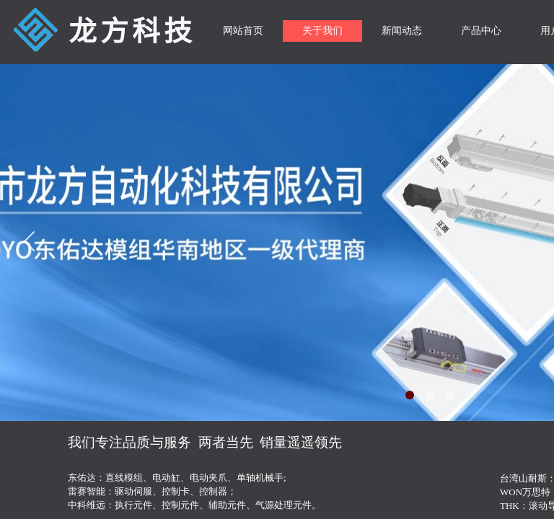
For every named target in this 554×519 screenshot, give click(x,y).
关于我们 (322, 30)
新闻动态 (402, 30)
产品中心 (481, 30)
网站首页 (243, 30)
